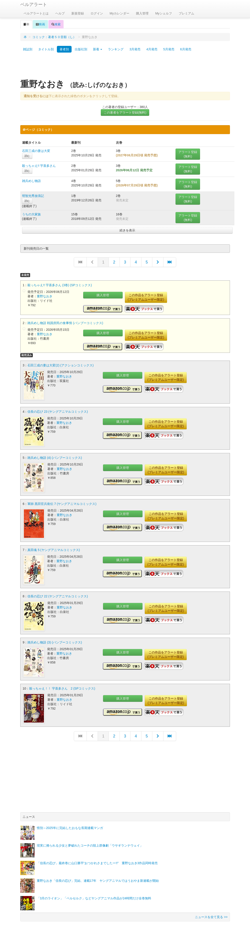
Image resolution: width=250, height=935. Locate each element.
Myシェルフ (163, 13)
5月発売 (168, 49)
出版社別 (81, 49)
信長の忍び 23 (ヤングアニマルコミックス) (57, 411)
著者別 (64, 49)
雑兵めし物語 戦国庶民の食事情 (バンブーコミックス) (65, 323)
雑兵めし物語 (31, 181)
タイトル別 (46, 49)
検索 (56, 24)
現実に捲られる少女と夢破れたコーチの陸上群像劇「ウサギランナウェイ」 (90, 841)
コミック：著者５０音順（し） (54, 37)
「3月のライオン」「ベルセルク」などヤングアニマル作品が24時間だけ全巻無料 (94, 894)
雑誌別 (27, 49)
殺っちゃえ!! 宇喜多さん (39, 165)
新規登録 (77, 13)
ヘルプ (60, 13)
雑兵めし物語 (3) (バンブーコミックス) (54, 639)
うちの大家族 (31, 214)
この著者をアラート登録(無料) (125, 112)
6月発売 (185, 49)
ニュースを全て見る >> (211, 913)
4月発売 (151, 49)
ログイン (97, 13)
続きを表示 (127, 230)
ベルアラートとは (36, 13)
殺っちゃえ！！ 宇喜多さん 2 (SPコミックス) (62, 685)
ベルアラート (33, 4)
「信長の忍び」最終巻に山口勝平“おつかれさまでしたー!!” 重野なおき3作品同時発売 (97, 859)
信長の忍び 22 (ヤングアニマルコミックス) (57, 593)
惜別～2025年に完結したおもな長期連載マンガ (70, 823)
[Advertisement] (125, 67)
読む (27, 155)
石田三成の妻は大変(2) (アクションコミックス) (60, 365)
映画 (40, 24)
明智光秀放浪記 (33, 196)
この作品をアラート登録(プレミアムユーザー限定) (146, 297)
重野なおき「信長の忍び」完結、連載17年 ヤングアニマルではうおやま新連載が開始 (98, 876)
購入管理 (142, 13)
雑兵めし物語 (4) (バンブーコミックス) (54, 456)
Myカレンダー (120, 13)
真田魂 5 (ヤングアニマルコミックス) (53, 548)
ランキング (116, 49)
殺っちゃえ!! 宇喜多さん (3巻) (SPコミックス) (59, 285)
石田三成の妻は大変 (36, 151)
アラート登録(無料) (187, 154)
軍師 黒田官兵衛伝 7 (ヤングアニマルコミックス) (61, 502)
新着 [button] (97, 49)
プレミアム (186, 13)
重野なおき (44, 296)
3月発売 (134, 49)
